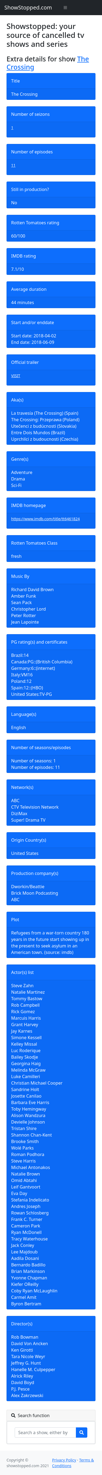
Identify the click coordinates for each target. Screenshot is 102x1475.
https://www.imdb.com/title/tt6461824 (45, 518)
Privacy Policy (64, 1460)
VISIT (15, 375)
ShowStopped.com (28, 7)
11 (13, 165)
